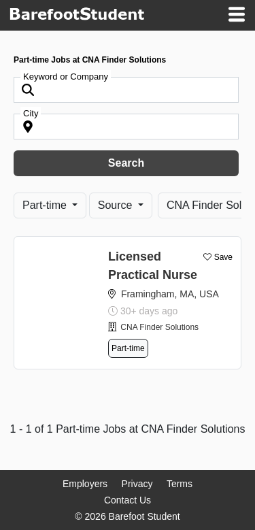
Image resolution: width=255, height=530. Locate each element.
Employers (85, 483)
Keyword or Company (65, 76)
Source (116, 205)
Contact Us (127, 500)
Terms (179, 483)
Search (126, 163)
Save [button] (223, 257)
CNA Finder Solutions (159, 327)
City (30, 113)
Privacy (137, 483)
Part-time (45, 205)
